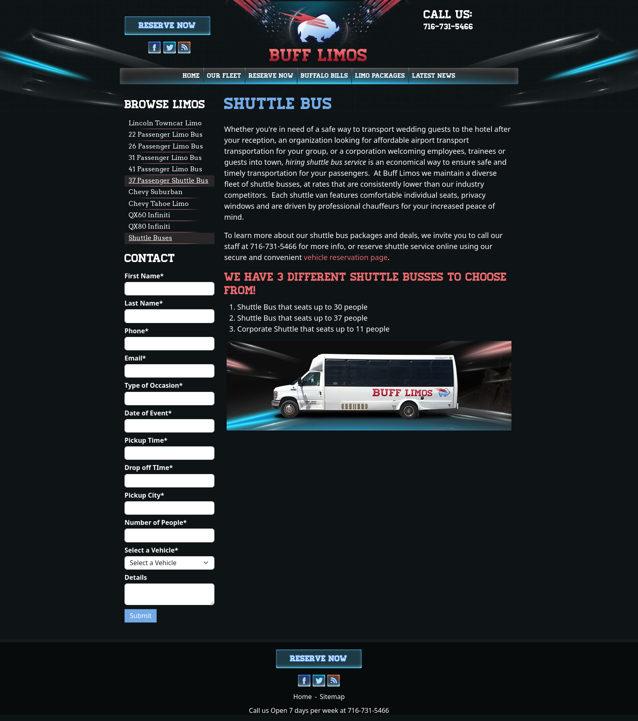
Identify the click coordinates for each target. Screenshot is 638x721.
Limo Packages (380, 76)
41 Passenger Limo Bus (165, 169)
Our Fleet (224, 76)
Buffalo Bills (324, 76)
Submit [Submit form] (140, 615)
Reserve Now (271, 76)
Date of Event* (148, 413)
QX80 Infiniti (149, 226)
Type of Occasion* (154, 385)
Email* (135, 358)
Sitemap (332, 696)
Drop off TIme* (149, 468)
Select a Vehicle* (151, 550)
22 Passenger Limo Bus (166, 134)
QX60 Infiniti (149, 215)
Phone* (137, 331)
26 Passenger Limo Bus (166, 146)
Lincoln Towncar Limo (165, 123)
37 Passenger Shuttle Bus (168, 180)
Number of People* (156, 523)
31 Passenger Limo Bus (165, 157)
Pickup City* (144, 495)
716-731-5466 (448, 27)
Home (191, 76)
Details (136, 577)
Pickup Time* (146, 440)
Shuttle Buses (150, 238)
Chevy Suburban (156, 192)
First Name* (144, 276)
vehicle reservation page (346, 257)
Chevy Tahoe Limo (159, 203)
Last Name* (144, 303)
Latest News (433, 76)
